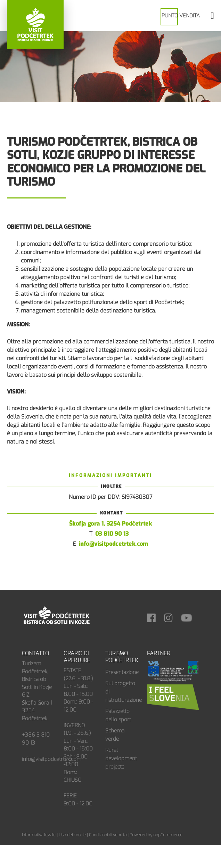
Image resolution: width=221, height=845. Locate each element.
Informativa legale (39, 835)
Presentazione (121, 672)
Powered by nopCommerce (156, 835)
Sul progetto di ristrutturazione (121, 692)
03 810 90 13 (112, 533)
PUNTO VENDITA (181, 15)
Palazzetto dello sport (118, 715)
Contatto (35, 653)
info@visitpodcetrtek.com (113, 543)
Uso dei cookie (72, 835)
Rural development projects (121, 758)
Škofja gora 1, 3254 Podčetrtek (110, 523)
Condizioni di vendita (107, 835)
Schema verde (114, 734)
